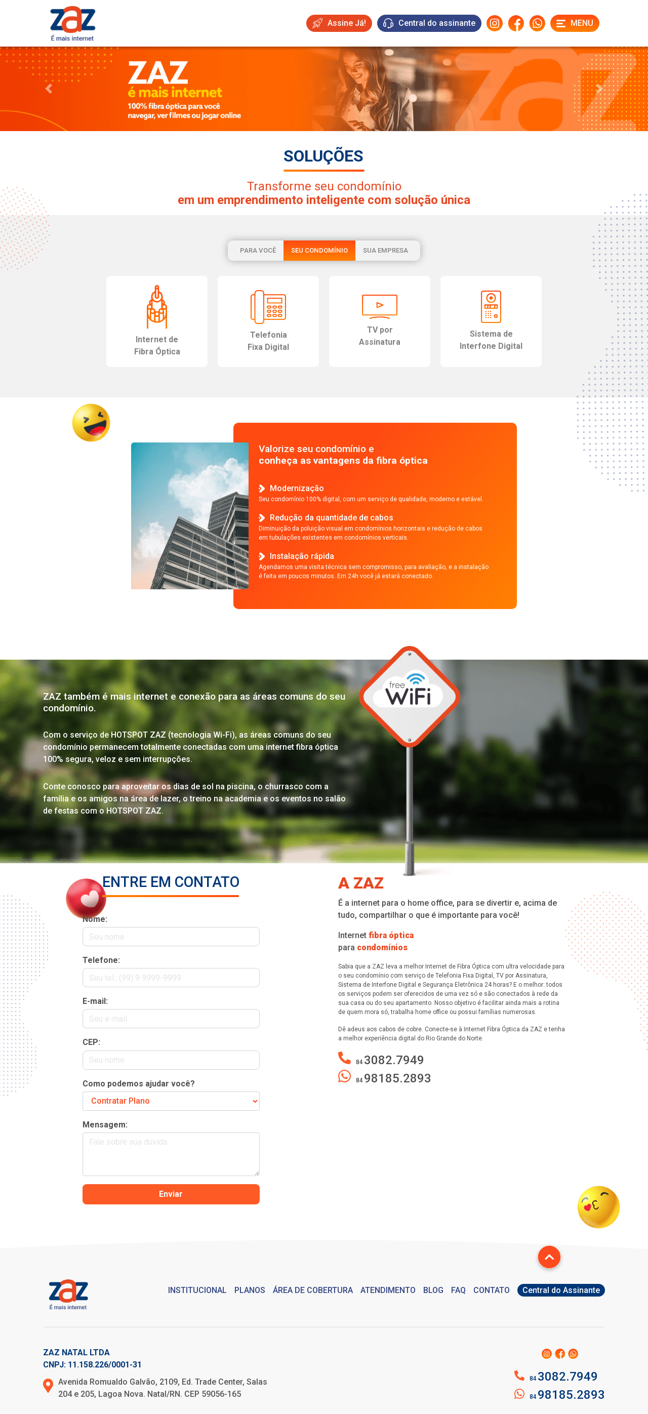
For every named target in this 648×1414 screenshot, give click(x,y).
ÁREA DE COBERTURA (313, 1290)
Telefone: (101, 960)
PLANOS (249, 1290)
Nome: (95, 919)
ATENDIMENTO (388, 1290)
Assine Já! (339, 23)
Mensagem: (105, 1124)
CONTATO (491, 1290)
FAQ (458, 1290)
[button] (48, 89)
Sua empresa (385, 250)
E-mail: (95, 1001)
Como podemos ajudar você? (139, 1083)
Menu (574, 23)
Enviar (171, 1194)
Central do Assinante (561, 1290)
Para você (258, 250)
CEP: (91, 1042)
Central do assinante (429, 23)
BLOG (433, 1290)
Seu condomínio (319, 250)
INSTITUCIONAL (197, 1290)
